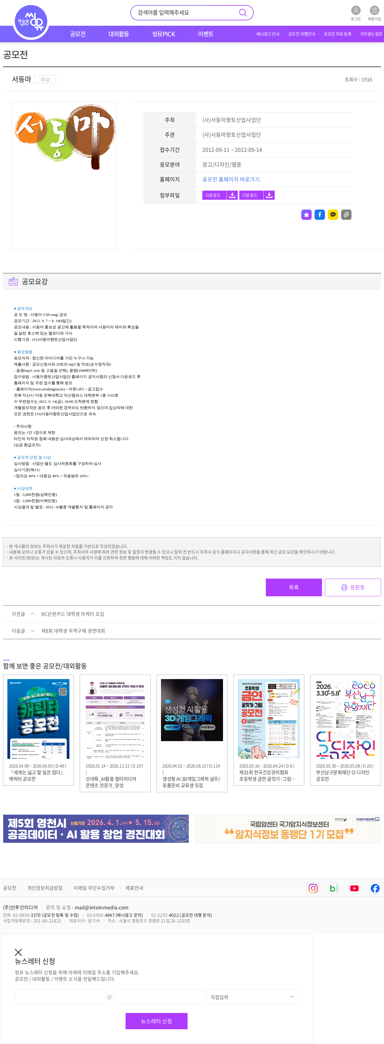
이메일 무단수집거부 (94, 887)
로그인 (356, 13)
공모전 (9, 887)
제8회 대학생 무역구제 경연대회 (73, 631)
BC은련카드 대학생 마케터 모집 (72, 614)
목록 (294, 587)
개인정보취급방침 (45, 887)
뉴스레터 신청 (156, 1021)
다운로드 (213, 195)
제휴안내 (134, 887)
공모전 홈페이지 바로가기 (231, 179)
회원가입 (374, 13)
